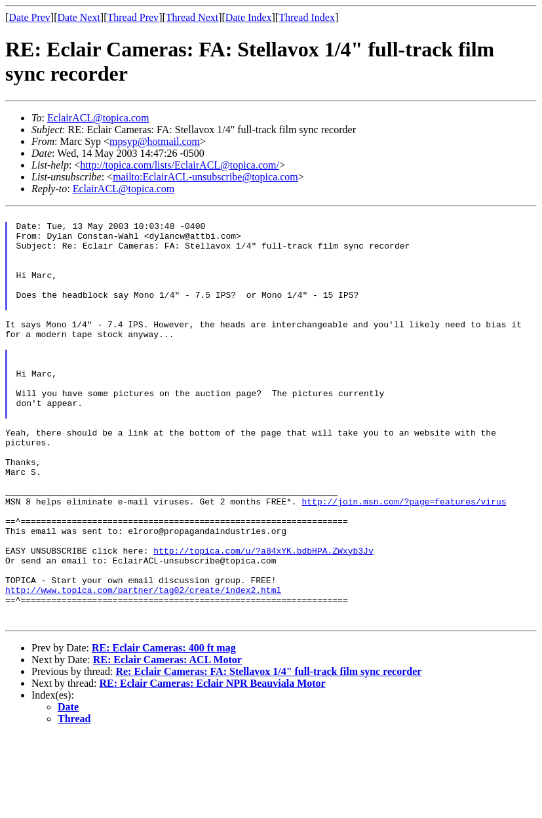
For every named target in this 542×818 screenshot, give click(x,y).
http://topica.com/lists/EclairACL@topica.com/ (179, 165)
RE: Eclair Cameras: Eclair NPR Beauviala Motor (213, 765)
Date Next (79, 17)
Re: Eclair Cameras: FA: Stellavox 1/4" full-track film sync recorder (268, 754)
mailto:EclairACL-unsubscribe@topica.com (205, 176)
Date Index (248, 17)
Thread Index (307, 17)
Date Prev (29, 17)
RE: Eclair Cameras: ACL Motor (167, 742)
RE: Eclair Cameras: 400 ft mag (164, 730)
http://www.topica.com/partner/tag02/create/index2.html (143, 666)
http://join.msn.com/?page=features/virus (403, 560)
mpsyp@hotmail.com (154, 141)
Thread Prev (133, 17)
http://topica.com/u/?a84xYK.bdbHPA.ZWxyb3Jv (263, 619)
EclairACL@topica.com (98, 117)
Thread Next (192, 17)
